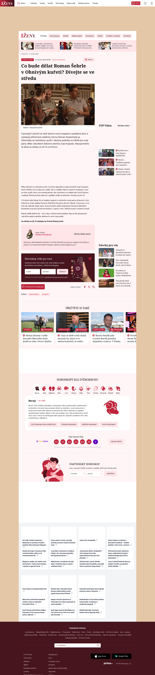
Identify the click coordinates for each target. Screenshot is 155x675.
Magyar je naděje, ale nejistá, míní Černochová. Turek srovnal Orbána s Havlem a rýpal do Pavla (34, 564)
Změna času (76, 632)
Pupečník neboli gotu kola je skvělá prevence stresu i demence (92, 590)
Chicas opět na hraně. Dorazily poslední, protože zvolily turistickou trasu (63, 542)
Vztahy (42, 3)
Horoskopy (60, 3)
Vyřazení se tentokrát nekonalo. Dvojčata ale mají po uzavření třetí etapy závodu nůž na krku (124, 252)
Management (53, 654)
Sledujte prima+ (84, 3)
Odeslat (61, 271)
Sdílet (90, 60)
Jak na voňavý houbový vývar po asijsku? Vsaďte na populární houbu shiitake (119, 564)
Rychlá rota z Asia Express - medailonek (122, 153)
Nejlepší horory (55, 632)
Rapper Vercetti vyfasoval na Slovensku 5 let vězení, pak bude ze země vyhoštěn (63, 602)
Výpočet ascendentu (109, 635)
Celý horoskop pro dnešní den (43, 424)
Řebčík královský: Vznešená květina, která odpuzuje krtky (91, 611)
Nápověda (52, 671)
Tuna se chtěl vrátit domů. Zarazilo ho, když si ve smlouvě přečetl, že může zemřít (72, 340)
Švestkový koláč (84, 638)
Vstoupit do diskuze (33, 287)
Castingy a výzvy (54, 661)
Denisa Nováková (58, 60)
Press (50, 658)
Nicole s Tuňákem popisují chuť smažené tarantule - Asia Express (123, 165)
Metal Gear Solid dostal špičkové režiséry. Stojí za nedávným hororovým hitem (33, 602)
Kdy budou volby (98, 632)
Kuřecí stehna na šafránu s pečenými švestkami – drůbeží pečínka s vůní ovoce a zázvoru (120, 542)
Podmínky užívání (30, 668)
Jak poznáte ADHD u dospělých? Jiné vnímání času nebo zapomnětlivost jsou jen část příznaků (91, 554)
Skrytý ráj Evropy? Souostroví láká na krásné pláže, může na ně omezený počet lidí (34, 553)
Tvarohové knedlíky (124, 635)
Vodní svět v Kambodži (89, 540)
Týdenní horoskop (68, 424)
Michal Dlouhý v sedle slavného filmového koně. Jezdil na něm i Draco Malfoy (37, 338)
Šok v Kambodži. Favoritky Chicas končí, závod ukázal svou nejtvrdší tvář (123, 262)
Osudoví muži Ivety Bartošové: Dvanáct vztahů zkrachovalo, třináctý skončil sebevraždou (122, 47)
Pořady (95, 3)
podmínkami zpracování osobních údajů (56, 277)
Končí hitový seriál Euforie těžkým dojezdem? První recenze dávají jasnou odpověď (34, 612)
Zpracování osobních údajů (58, 668)
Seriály (50, 3)
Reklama (26, 661)
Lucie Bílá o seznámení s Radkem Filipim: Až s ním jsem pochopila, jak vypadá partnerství (44, 47)
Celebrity (33, 3)
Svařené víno (52, 635)
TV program (66, 632)
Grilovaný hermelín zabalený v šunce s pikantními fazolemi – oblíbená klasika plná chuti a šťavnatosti (118, 554)
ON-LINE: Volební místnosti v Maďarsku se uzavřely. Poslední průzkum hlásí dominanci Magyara (34, 543)
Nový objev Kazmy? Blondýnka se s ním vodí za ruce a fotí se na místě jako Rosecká (63, 612)
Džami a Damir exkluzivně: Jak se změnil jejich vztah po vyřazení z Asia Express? (123, 174)
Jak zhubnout (29, 632)
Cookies (26, 671)
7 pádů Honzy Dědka (31, 635)
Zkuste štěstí (116, 442)
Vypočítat (109, 473)
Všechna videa (124, 125)
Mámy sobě (71, 3)
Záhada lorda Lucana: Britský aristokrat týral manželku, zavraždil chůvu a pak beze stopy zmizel (92, 564)
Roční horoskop (108, 424)
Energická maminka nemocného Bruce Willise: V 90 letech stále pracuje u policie (83, 47)
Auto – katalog (125, 632)
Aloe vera (80, 635)
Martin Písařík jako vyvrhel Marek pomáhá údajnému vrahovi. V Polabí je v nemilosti (106, 340)
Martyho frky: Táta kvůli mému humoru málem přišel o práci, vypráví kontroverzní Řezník (61, 591)
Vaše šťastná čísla (75, 436)
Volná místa (28, 658)
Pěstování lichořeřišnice (93, 635)
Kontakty (52, 665)
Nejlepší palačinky (71, 638)
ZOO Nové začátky (112, 632)
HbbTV (26, 665)
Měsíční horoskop (89, 424)
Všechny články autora (82, 234)
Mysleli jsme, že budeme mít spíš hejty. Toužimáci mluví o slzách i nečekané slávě (62, 564)
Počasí (89, 632)
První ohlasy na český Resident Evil (34, 590)
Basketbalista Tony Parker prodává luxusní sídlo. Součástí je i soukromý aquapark (92, 602)
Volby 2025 (42, 635)
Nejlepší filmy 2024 (42, 632)
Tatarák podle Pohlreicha (66, 635)
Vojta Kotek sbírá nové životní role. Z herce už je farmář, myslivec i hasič (123, 283)
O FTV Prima (28, 654)
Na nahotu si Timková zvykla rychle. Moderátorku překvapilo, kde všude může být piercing (124, 273)
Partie (83, 632)
